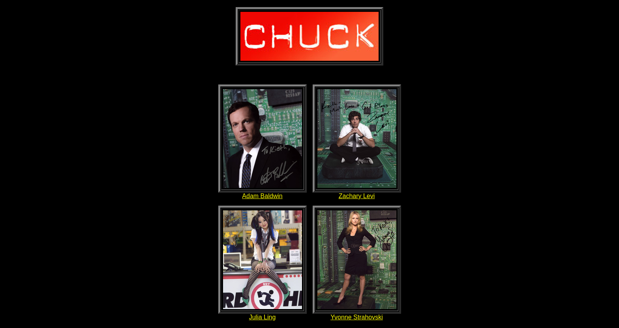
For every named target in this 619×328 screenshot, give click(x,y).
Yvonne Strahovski (356, 317)
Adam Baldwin (262, 196)
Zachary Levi (357, 196)
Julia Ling (262, 317)
